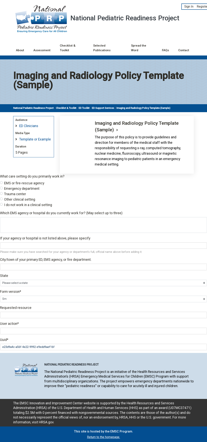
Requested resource (15, 308)
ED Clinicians (28, 126)
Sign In (188, 6)
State (4, 276)
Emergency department (21, 189)
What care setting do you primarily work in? (32, 176)
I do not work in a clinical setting (28, 205)
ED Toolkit (84, 108)
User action (9, 324)
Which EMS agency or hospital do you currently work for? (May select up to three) (61, 213)
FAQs (165, 50)
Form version (10, 292)
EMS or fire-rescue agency (24, 183)
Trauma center (15, 194)
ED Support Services (103, 108)
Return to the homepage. (103, 437)
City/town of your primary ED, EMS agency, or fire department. (45, 260)
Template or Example (35, 139)
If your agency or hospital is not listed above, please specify (45, 238)
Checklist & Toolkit (68, 48)
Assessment (41, 50)
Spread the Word (138, 48)
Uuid (4, 340)
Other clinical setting (19, 199)
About (20, 50)
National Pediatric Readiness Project (33, 108)
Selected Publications (101, 48)
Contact (183, 50)
